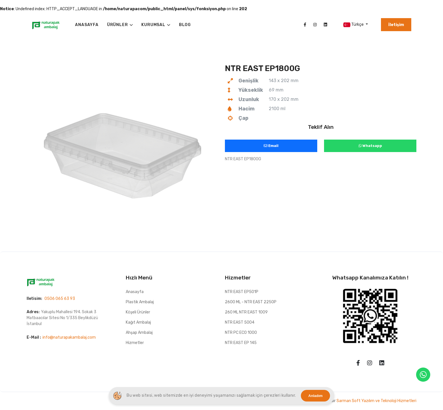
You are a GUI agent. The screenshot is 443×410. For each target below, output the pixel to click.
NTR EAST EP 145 (241, 342)
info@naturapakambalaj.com (69, 337)
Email (271, 146)
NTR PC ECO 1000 (241, 332)
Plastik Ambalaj (140, 302)
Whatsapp (370, 146)
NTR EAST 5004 (239, 322)
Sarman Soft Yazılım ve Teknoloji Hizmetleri (376, 400)
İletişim (396, 24)
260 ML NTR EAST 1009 (246, 312)
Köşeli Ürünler (138, 312)
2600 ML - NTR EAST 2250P (250, 302)
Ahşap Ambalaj (139, 332)
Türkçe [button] (354, 24)
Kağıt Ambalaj (138, 322)
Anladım (315, 396)
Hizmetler (135, 342)
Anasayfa (135, 291)
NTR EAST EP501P (241, 291)
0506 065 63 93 (59, 298)
